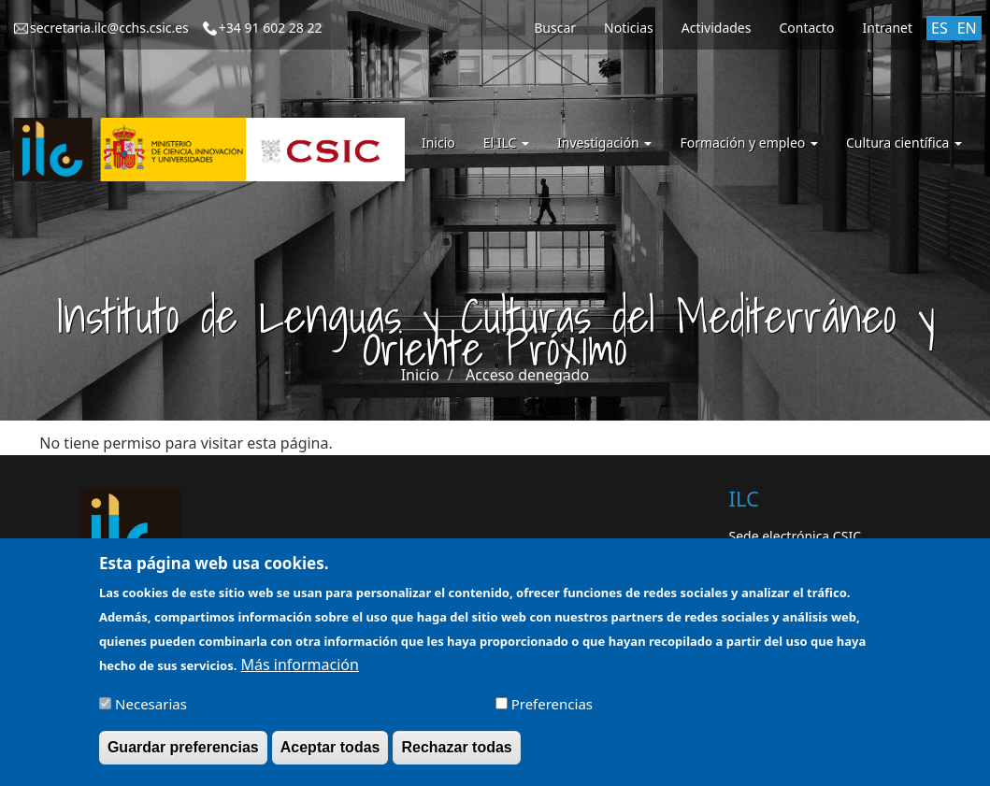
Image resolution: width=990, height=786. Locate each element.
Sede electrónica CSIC (795, 536)
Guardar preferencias (183, 756)
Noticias (628, 27)
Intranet (887, 27)
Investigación (604, 142)
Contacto (806, 27)
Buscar (555, 27)
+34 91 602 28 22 (271, 27)
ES (939, 28)
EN (967, 28)
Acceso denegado (527, 374)
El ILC (506, 142)
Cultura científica (904, 142)
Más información (300, 673)
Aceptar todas (330, 756)
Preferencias (552, 712)
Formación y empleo (749, 142)
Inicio (438, 142)
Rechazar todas (456, 756)
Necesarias (151, 712)
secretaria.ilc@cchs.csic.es (109, 27)
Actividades (717, 27)
